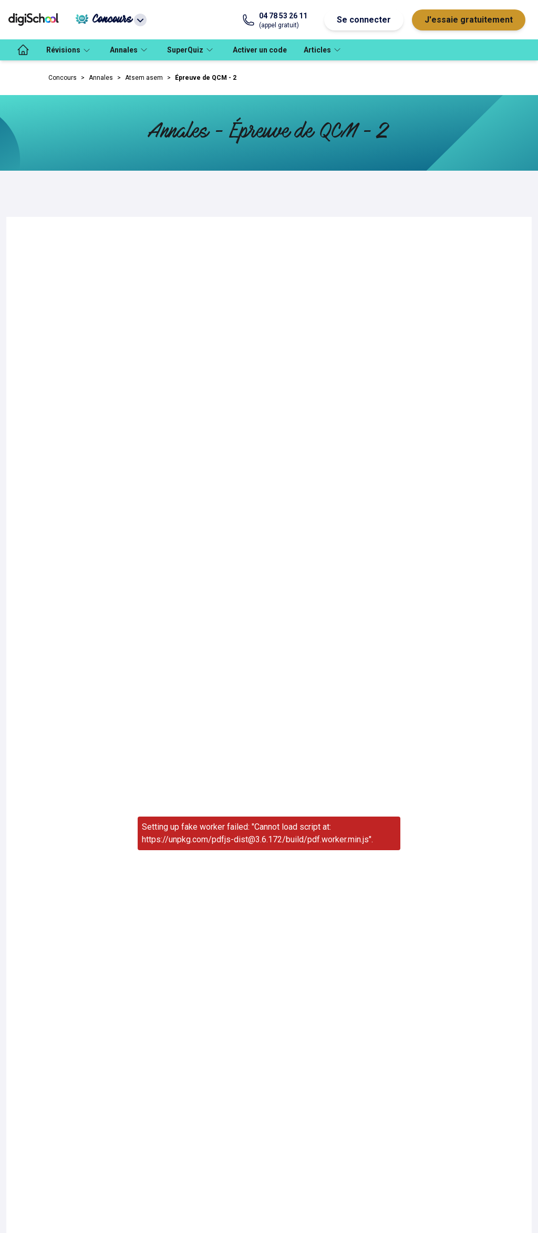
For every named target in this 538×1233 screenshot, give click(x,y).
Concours (62, 77)
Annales (101, 77)
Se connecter (364, 20)
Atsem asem (144, 77)
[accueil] (23, 49)
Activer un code (260, 50)
